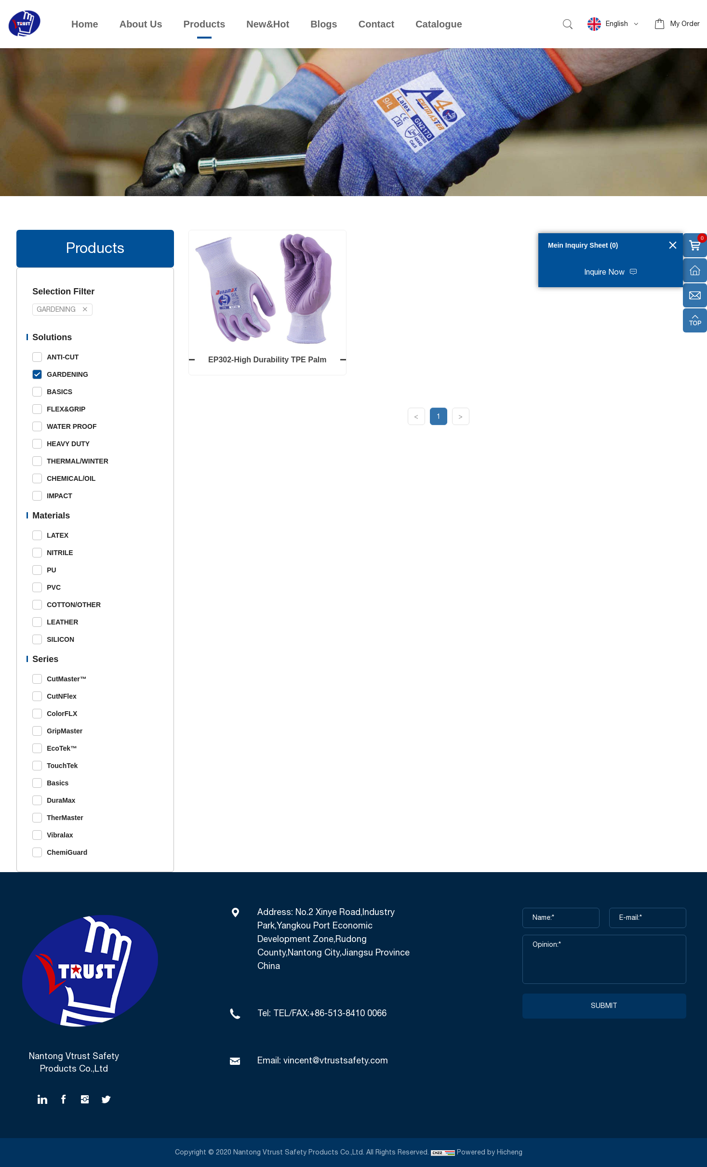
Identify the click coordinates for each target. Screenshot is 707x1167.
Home (84, 24)
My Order (685, 24)
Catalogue (438, 24)
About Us (141, 24)
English (607, 24)
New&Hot (267, 24)
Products (205, 24)
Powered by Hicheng (490, 1152)
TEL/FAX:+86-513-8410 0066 (330, 1014)
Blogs (323, 24)
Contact (376, 24)
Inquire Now (604, 272)
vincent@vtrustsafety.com (335, 1061)
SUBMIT (604, 1006)
